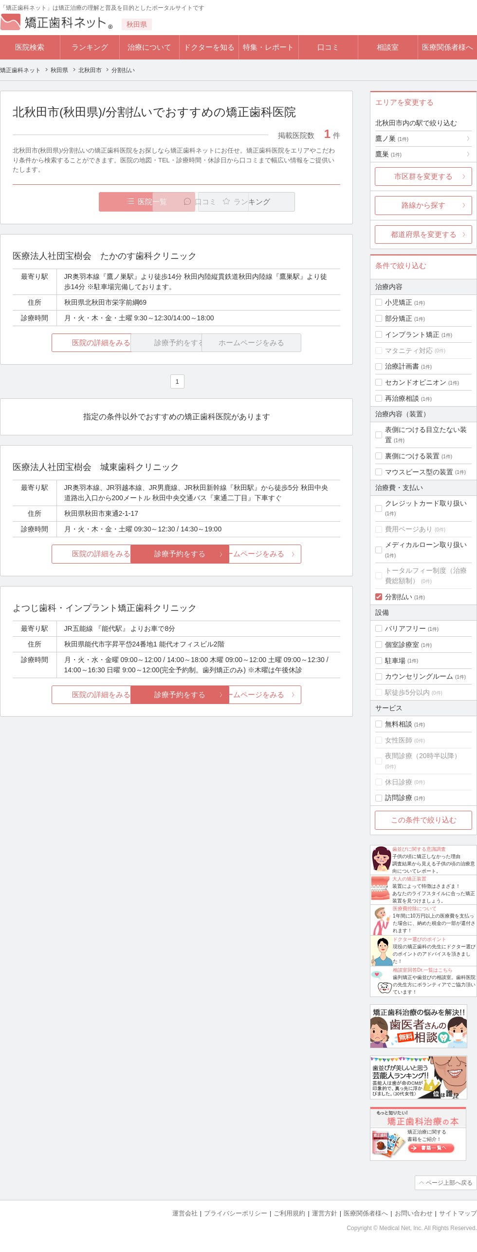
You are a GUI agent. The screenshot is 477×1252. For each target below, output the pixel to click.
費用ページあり (409, 529)
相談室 (388, 47)
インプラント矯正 (412, 334)
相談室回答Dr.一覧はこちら (423, 970)
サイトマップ (458, 1213)
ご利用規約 (289, 1213)
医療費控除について (415, 908)
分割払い (398, 597)
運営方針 (324, 1213)
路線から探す (423, 205)
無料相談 (398, 724)
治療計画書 (402, 366)
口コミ (328, 47)
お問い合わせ (414, 1213)
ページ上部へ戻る (449, 1182)
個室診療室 (402, 644)
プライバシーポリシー (235, 1213)
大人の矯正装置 (409, 878)
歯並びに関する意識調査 (419, 849)
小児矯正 (398, 302)
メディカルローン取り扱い (426, 544)
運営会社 (185, 1213)
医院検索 (29, 47)
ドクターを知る (209, 47)
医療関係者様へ (447, 47)
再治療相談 (402, 398)
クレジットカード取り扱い (426, 503)
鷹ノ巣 (391, 138)
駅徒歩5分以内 (407, 692)
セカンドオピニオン (415, 382)
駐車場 (395, 661)
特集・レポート (268, 47)
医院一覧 (79, 201)
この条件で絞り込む (424, 820)
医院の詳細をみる (67, 342)
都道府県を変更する (424, 234)
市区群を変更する (423, 176)
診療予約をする (176, 554)
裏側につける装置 (412, 456)
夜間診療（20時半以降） (423, 756)
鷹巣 (388, 154)
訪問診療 (398, 798)
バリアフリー (405, 628)
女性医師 (398, 740)
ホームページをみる (286, 554)
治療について (149, 47)
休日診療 (398, 782)
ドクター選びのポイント (419, 939)
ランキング (90, 47)
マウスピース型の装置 (419, 472)
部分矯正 (398, 318)
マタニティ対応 (409, 350)
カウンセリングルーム (419, 676)
